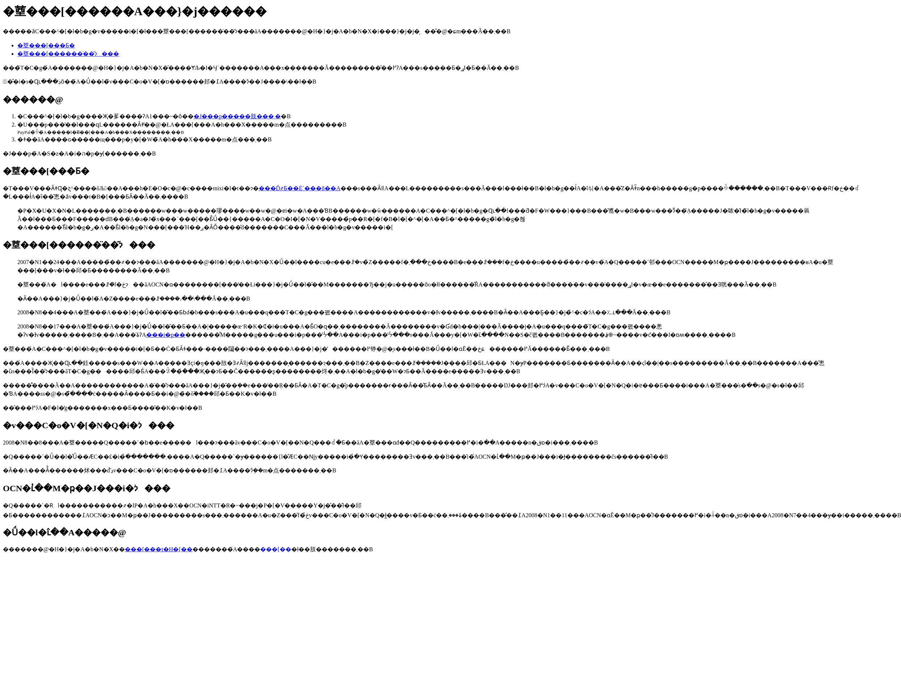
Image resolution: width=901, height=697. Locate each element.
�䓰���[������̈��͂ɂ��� (68, 54)
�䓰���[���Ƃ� (46, 45)
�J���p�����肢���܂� (237, 116)
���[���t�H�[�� (159, 549)
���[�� (275, 549)
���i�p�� (165, 335)
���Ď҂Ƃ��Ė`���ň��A (299, 188)
